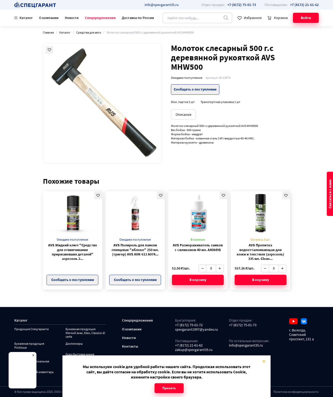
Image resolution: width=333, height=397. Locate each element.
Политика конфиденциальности (296, 392)
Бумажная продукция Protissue (29, 345)
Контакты (130, 346)
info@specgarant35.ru (162, 4)
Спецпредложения (100, 17)
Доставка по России (138, 17)
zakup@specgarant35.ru (194, 350)
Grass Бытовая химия (80, 354)
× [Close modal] (263, 361)
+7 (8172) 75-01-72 (189, 325)
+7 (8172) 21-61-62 (189, 345)
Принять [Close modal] (169, 388)
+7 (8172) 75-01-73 (243, 325)
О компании (49, 17)
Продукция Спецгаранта (31, 329)
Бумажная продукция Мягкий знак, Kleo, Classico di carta (85, 332)
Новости (72, 17)
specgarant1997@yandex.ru (196, 329)
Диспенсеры (74, 343)
